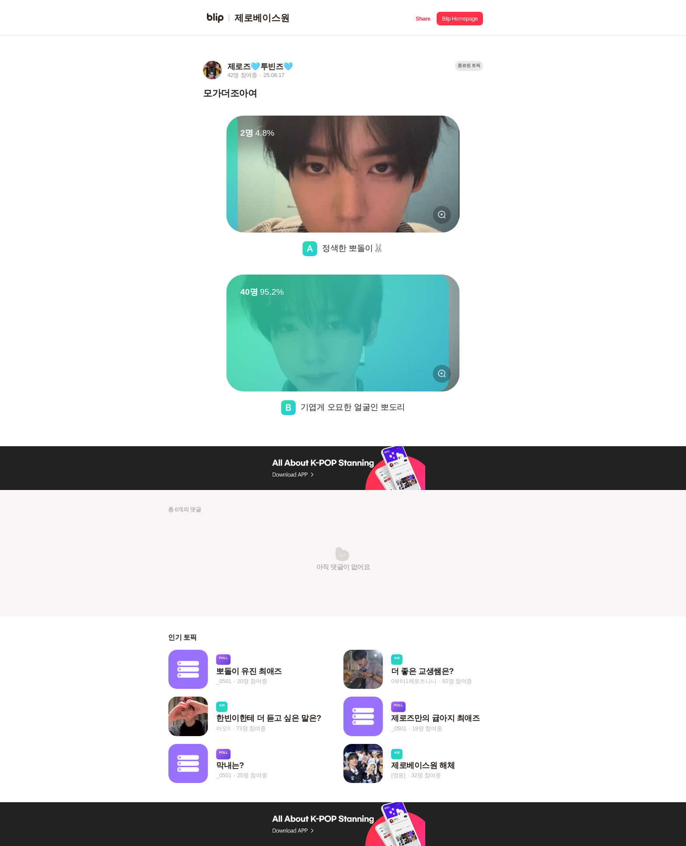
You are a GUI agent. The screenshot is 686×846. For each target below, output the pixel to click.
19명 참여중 (427, 728)
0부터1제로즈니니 (413, 681)
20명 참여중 (252, 681)
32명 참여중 (426, 775)
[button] (423, 17)
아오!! (223, 728)
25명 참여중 (252, 775)
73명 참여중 (251, 728)
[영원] (398, 775)
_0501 (223, 681)
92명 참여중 (457, 681)
